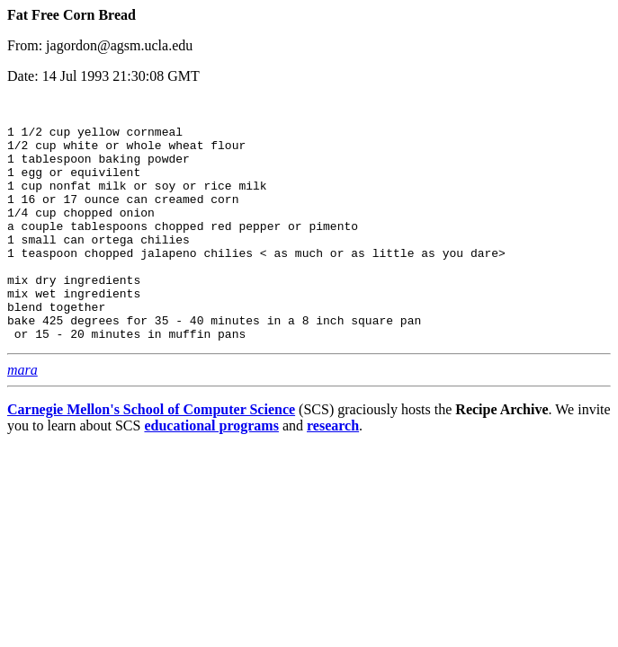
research (333, 474)
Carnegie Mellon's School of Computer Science (151, 457)
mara (22, 418)
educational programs (211, 474)
